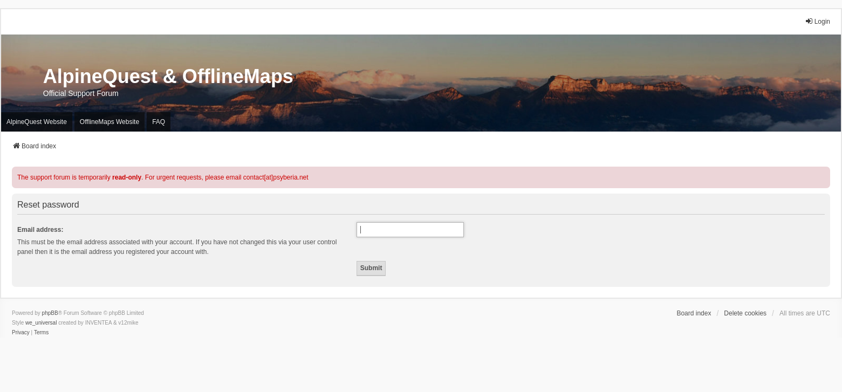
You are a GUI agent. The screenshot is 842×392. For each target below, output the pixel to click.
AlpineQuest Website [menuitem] (36, 122)
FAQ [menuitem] (158, 122)
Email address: (40, 229)
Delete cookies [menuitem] (745, 313)
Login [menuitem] (817, 21)
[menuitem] (21, 333)
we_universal (41, 323)
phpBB (50, 313)
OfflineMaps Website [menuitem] (109, 122)
